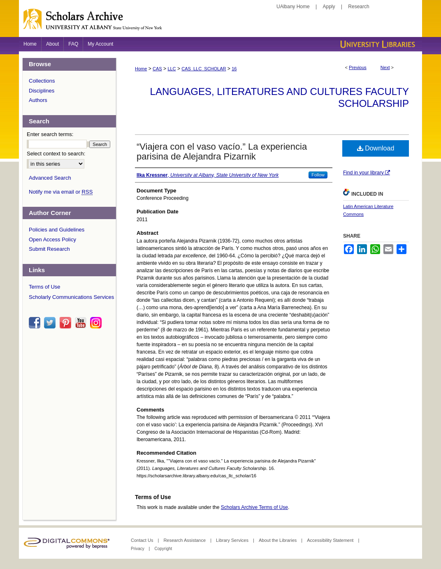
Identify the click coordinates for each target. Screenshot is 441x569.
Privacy (138, 548)
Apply (329, 6)
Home (141, 68)
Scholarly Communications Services (71, 297)
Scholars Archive (220, 22)
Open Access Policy (52, 239)
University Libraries (377, 44)
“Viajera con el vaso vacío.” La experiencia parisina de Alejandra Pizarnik (222, 151)
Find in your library (366, 173)
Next (385, 67)
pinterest (67, 322)
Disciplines (41, 91)
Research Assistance (185, 540)
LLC (171, 68)
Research (358, 6)
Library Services (233, 540)
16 (234, 68)
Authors (38, 100)
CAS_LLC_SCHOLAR (203, 68)
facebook (36, 322)
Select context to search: (56, 153)
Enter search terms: (50, 134)
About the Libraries (278, 540)
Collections (42, 81)
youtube (82, 322)
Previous (358, 67)
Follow (318, 174)
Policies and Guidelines (56, 230)
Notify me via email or (61, 192)
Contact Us (142, 540)
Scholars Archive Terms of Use (254, 507)
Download (376, 148)
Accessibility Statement (331, 540)
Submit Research (49, 249)
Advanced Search (50, 178)
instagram (97, 322)
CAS (157, 68)
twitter (51, 322)
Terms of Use (44, 287)
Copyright (163, 548)
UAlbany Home (293, 6)
